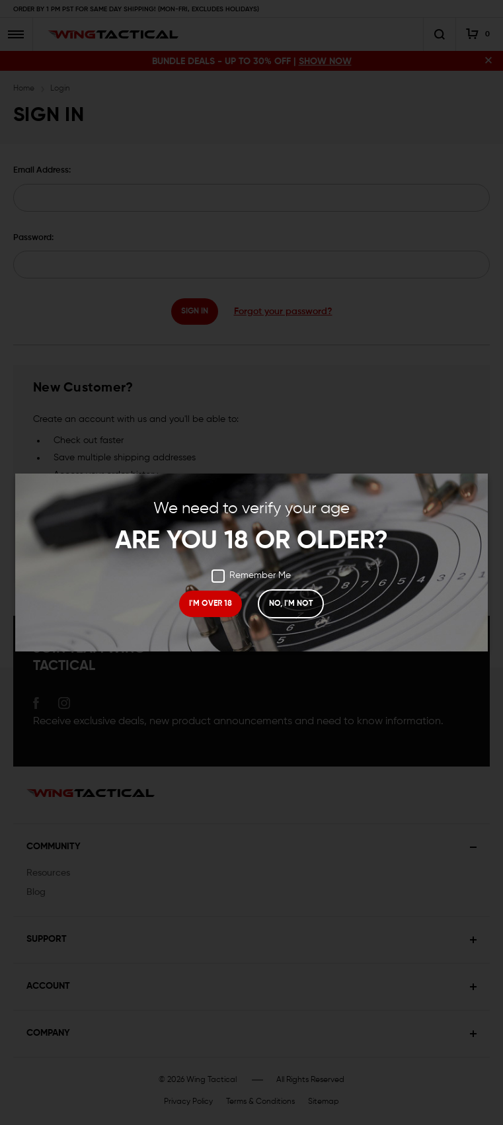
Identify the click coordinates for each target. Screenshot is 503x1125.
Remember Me (251, 576)
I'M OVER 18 (210, 604)
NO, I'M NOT (291, 604)
